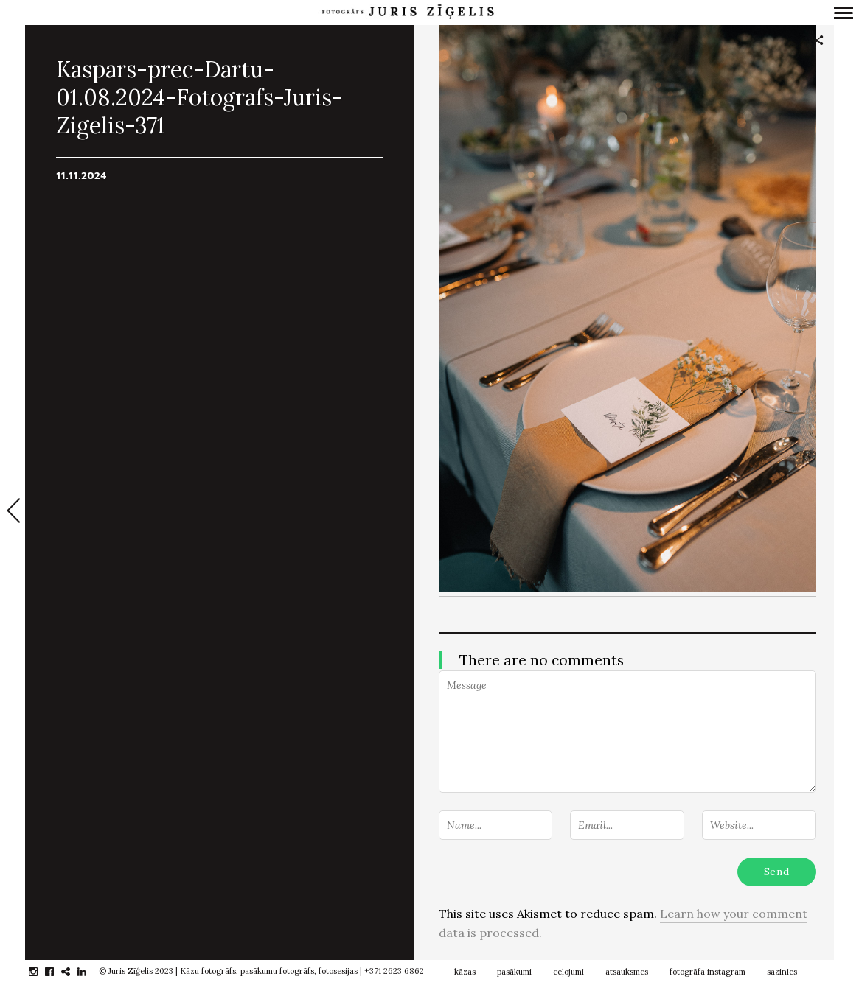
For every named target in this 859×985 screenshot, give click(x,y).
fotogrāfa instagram (707, 972)
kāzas (465, 972)
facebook (57, 971)
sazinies (782, 972)
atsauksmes (626, 972)
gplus (73, 971)
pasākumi (514, 972)
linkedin (89, 971)
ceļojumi (568, 972)
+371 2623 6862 (394, 971)
